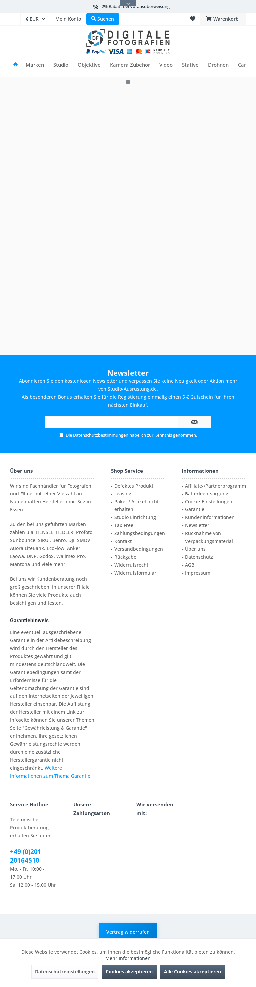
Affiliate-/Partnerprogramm (215, 486)
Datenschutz (199, 557)
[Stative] (190, 65)
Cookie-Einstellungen (208, 501)
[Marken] (35, 65)
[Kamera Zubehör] (130, 65)
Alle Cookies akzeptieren (192, 971)
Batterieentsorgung (206, 494)
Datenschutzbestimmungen (100, 435)
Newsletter (197, 525)
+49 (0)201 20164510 (25, 856)
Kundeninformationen (210, 517)
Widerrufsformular (135, 573)
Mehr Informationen (128, 958)
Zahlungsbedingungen (139, 533)
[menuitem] (15, 19)
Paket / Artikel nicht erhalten (136, 505)
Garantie (194, 509)
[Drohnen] (218, 65)
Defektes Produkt (133, 486)
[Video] (166, 65)
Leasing (122, 494)
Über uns (195, 549)
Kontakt (123, 541)
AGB (189, 565)
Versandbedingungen (138, 549)
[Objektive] (89, 65)
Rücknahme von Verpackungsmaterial (209, 537)
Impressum (197, 573)
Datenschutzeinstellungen (65, 971)
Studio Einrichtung (135, 517)
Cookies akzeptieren (129, 971)
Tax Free (123, 525)
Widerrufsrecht (131, 565)
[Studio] (61, 65)
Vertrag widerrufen (128, 932)
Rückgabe (125, 557)
